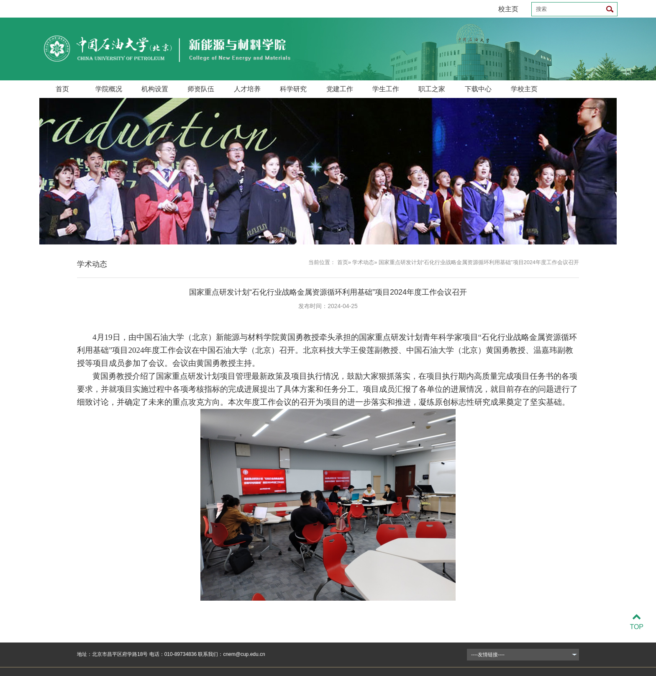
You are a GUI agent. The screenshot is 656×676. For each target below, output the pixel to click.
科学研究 (293, 89)
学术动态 (363, 262)
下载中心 (478, 89)
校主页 (508, 9)
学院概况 (108, 89)
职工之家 (431, 89)
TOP (636, 621)
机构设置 (154, 89)
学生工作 (385, 89)
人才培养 (247, 89)
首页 (62, 89)
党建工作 (339, 89)
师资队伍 (200, 89)
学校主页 (524, 89)
